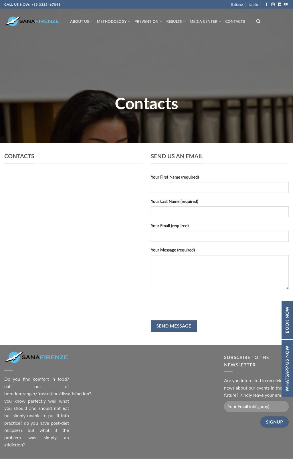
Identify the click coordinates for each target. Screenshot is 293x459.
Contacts (235, 21)
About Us (81, 21)
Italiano (237, 4)
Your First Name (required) (175, 177)
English (255, 4)
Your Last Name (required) (174, 201)
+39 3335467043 (46, 4)
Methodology (114, 21)
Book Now (287, 319)
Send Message (174, 325)
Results (176, 21)
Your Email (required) (170, 225)
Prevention (148, 21)
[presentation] (194, 305)
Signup (274, 421)
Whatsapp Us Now (287, 369)
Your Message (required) (173, 250)
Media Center (205, 21)
